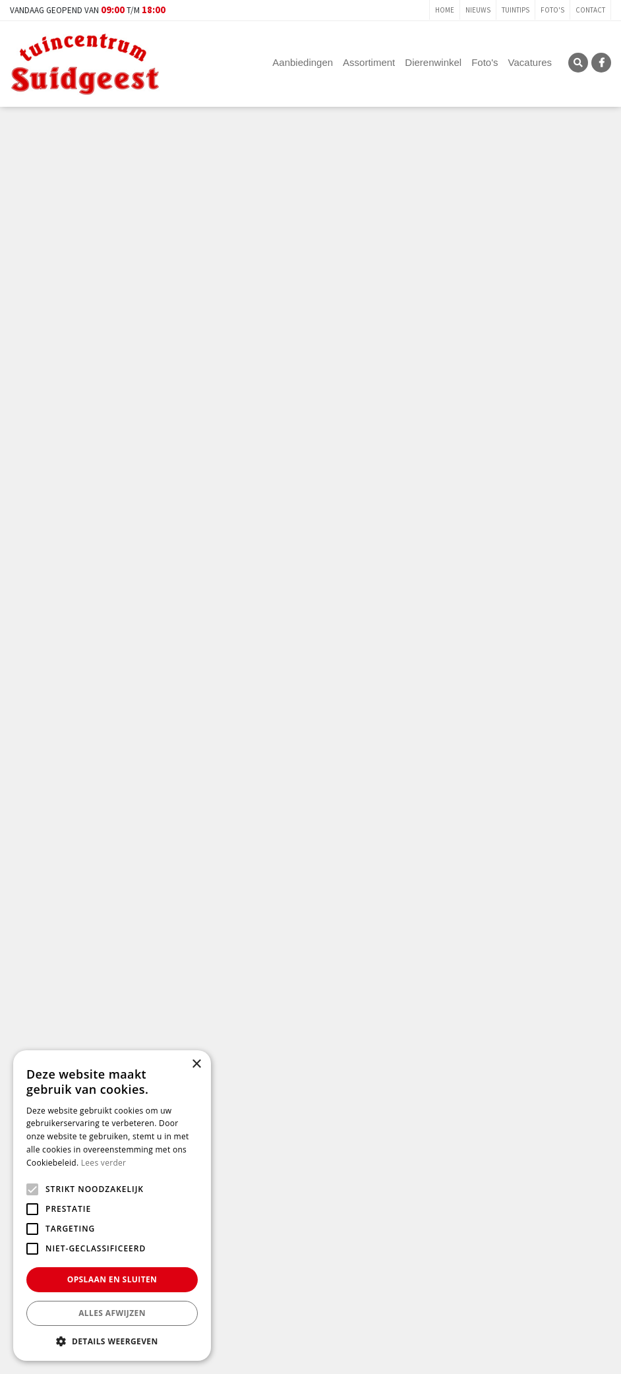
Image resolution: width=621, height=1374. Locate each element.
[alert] (112, 1205)
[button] (112, 1341)
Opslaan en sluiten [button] (112, 1279)
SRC (578, 63)
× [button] (196, 1064)
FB (601, 63)
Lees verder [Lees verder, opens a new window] (104, 1162)
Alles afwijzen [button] (112, 1313)
